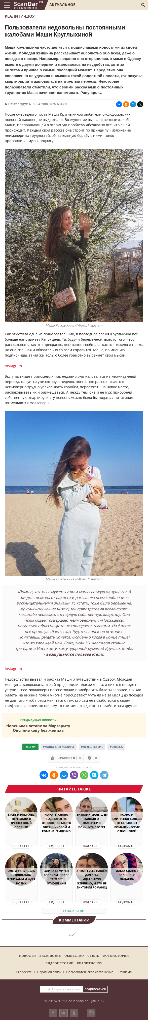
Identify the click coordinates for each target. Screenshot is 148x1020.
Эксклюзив (50, 956)
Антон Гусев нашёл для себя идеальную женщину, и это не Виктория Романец (92, 879)
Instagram (13, 365)
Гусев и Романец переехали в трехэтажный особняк (21, 821)
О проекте (24, 972)
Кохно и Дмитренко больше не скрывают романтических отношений (127, 823)
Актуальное (62, 4)
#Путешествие (92, 747)
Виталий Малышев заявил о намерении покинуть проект (92, 821)
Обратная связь (49, 972)
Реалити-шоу (20, 16)
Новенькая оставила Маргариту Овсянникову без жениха (38, 727)
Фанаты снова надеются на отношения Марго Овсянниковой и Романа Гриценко (56, 823)
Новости (27, 956)
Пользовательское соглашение (89, 972)
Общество (74, 956)
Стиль (93, 956)
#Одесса (116, 747)
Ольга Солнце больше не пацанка (127, 875)
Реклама (125, 972)
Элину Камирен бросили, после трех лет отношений (56, 877)
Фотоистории (115, 956)
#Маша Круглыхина (58, 747)
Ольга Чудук (18, 104)
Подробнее (21, 845)
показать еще (74, 910)
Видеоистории (59, 963)
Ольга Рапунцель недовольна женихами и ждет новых (21, 877)
